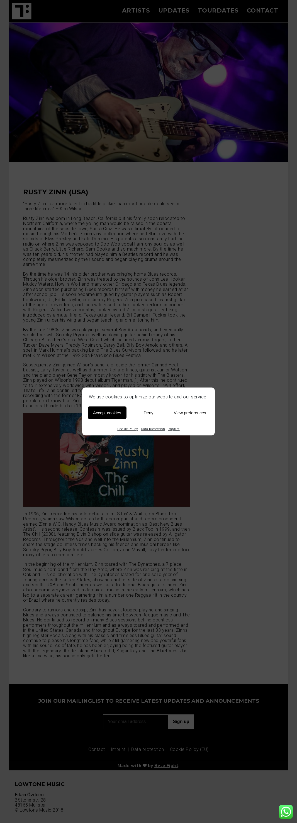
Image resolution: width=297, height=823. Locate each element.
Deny (148, 412)
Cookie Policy (127, 429)
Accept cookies (107, 412)
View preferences (190, 412)
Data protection (153, 429)
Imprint (174, 429)
